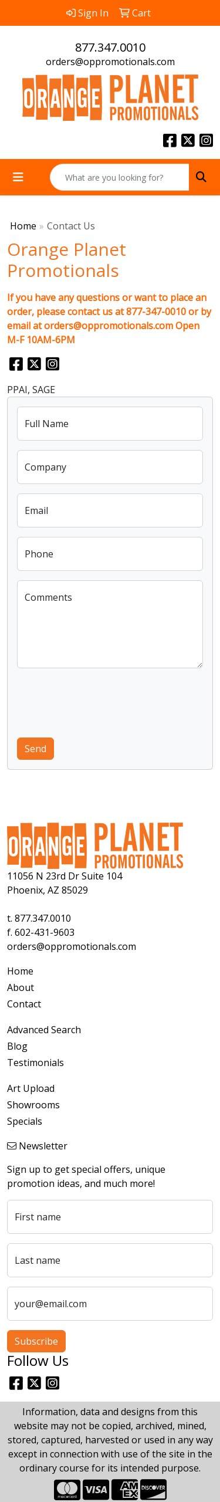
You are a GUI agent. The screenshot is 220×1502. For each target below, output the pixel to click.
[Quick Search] (119, 177)
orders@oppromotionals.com (110, 61)
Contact (24, 1003)
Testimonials (35, 1062)
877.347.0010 (110, 47)
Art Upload (31, 1088)
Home (23, 225)
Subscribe (36, 1341)
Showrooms (33, 1104)
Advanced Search (44, 1029)
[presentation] (106, 700)
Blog (17, 1046)
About (20, 987)
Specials (24, 1121)
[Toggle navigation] (18, 177)
